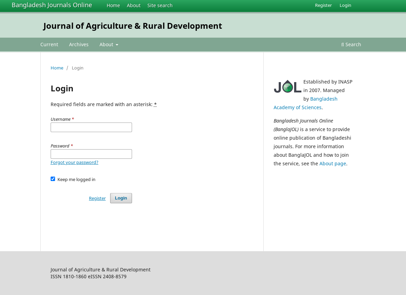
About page (332, 163)
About (134, 5)
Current (49, 44)
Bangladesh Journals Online (52, 5)
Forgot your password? (75, 162)
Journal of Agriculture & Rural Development (132, 25)
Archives (79, 44)
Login (345, 5)
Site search (160, 5)
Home (113, 5)
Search (351, 44)
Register (323, 5)
